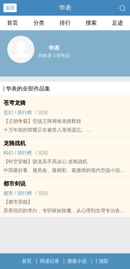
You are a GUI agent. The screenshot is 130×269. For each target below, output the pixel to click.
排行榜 (24, 112)
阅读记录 (49, 261)
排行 (65, 23)
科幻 (8, 153)
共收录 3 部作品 (54, 55)
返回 (10, 7)
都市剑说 (14, 184)
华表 (65, 7)
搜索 (91, 23)
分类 (38, 23)
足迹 (117, 23)
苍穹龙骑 (14, 103)
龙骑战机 (14, 143)
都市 (8, 193)
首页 (12, 23)
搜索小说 (77, 261)
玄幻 (8, 112)
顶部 (101, 261)
